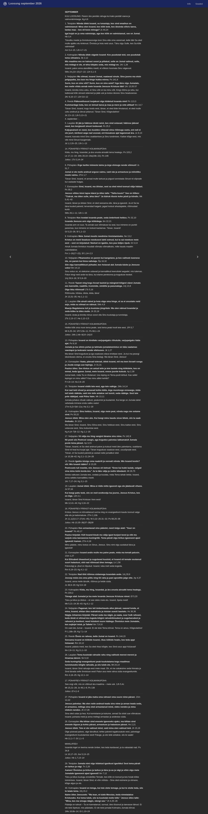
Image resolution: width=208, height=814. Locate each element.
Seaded (199, 3)
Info (189, 3)
